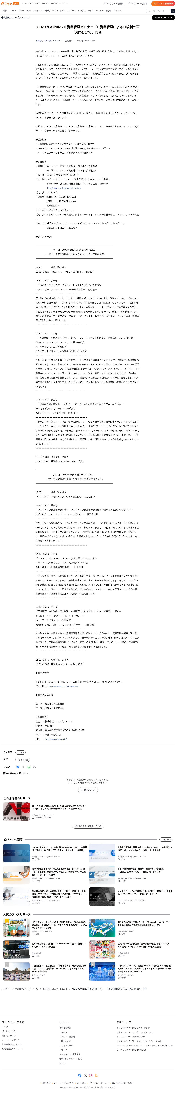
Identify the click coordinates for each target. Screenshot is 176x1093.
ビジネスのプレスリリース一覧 (24, 989)
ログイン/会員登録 (163, 3)
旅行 (29, 11)
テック (91, 11)
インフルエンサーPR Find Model (131, 1037)
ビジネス (82, 11)
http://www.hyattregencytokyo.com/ (64, 188)
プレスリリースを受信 (137, 3)
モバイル (99, 11)
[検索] (173, 11)
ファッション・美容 (41, 11)
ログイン (63, 1032)
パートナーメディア (11, 1040)
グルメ (21, 11)
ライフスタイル (59, 11)
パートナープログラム (64, 1083)
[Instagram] (90, 1075)
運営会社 (46, 1083)
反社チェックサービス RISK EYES (132, 1050)
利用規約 (81, 1083)
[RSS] (96, 1075)
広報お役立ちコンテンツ (12, 1049)
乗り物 (108, 11)
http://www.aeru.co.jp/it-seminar (63, 686)
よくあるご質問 (66, 1045)
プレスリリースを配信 (113, 3)
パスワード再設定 (67, 1037)
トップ (4, 989)
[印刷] (34, 767)
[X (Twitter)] (23, 767)
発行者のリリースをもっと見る (88, 826)
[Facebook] (17, 767)
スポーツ (72, 11)
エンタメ (12, 11)
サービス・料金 (9, 1031)
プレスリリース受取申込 (70, 1054)
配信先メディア (9, 1035)
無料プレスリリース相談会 (70, 1059)
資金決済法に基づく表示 (122, 1083)
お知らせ (63, 1050)
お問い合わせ (88, 790)
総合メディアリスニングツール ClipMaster (135, 1032)
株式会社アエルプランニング (48, 41)
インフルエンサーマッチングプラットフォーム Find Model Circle (145, 1045)
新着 (5, 11)
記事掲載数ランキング (11, 1044)
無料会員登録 (65, 1028)
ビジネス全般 (22, 760)
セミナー (63, 1063)
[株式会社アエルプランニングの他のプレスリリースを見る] (163, 17)
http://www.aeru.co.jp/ (56, 739)
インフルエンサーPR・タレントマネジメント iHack (139, 1041)
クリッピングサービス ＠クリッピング (133, 1028)
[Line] (29, 767)
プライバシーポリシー (98, 1083)
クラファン (118, 11)
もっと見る (166, 839)
